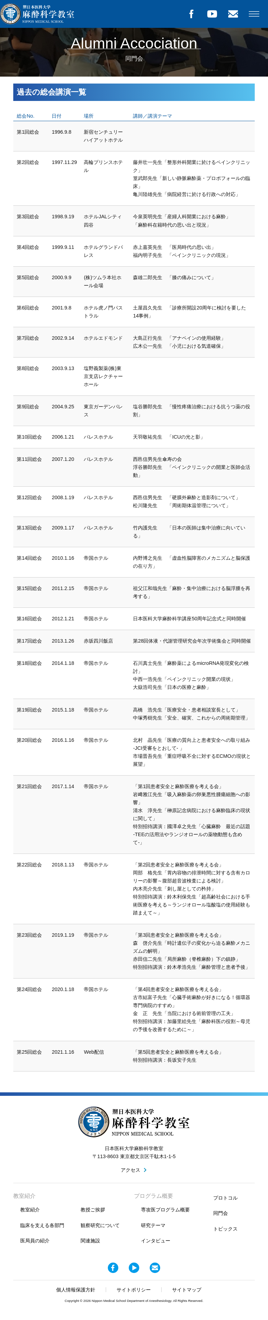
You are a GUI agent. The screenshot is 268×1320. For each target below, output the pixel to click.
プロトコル (225, 1198)
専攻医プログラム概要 (165, 1209)
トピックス (225, 1229)
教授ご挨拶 (93, 1209)
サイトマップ (186, 1289)
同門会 (220, 1213)
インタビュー (155, 1240)
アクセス (130, 1170)
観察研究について (100, 1225)
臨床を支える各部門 (42, 1225)
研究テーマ (153, 1225)
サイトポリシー (134, 1289)
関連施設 (90, 1240)
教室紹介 (30, 1209)
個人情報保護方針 (75, 1289)
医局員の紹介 (35, 1240)
